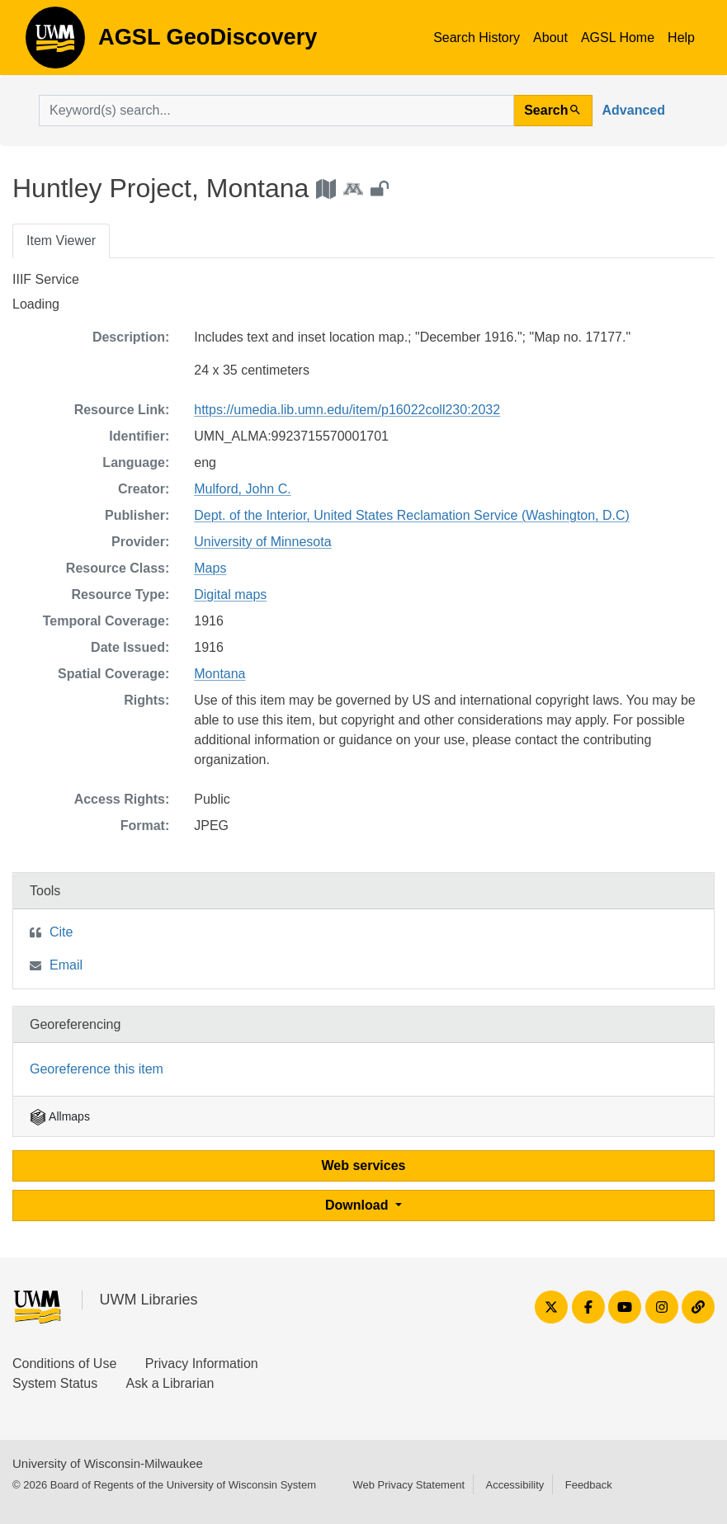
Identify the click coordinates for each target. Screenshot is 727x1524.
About (550, 38)
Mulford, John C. (242, 489)
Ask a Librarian (170, 1383)
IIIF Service (45, 279)
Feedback (588, 1485)
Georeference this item (96, 1069)
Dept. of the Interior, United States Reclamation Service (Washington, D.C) (412, 515)
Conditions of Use (64, 1364)
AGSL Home (617, 38)
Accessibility (514, 1485)
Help (681, 38)
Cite (61, 932)
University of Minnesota (262, 542)
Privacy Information (201, 1364)
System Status (54, 1383)
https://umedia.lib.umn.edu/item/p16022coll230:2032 (347, 410)
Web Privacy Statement (408, 1485)
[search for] (276, 110)
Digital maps (230, 594)
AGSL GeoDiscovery (55, 43)
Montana (219, 674)
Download (358, 1205)
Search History (476, 38)
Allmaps (60, 1116)
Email (66, 965)
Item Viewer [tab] (61, 241)
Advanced (633, 110)
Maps (210, 568)
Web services (364, 1165)
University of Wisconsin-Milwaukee (107, 1463)
